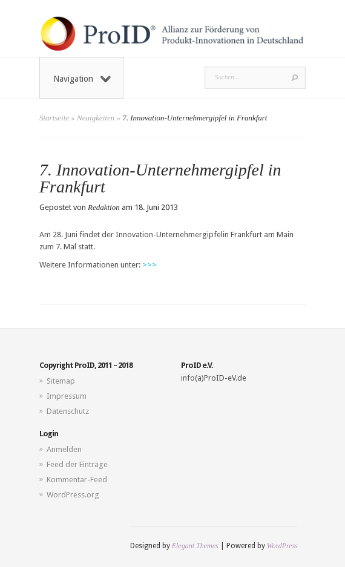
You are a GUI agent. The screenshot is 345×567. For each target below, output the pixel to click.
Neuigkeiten (95, 117)
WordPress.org (73, 494)
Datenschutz (68, 411)
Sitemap (61, 380)
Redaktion (104, 207)
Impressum (67, 396)
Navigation (82, 79)
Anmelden (64, 449)
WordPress (282, 546)
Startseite (54, 117)
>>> (149, 264)
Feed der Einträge (77, 464)
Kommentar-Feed (77, 479)
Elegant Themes (195, 546)
